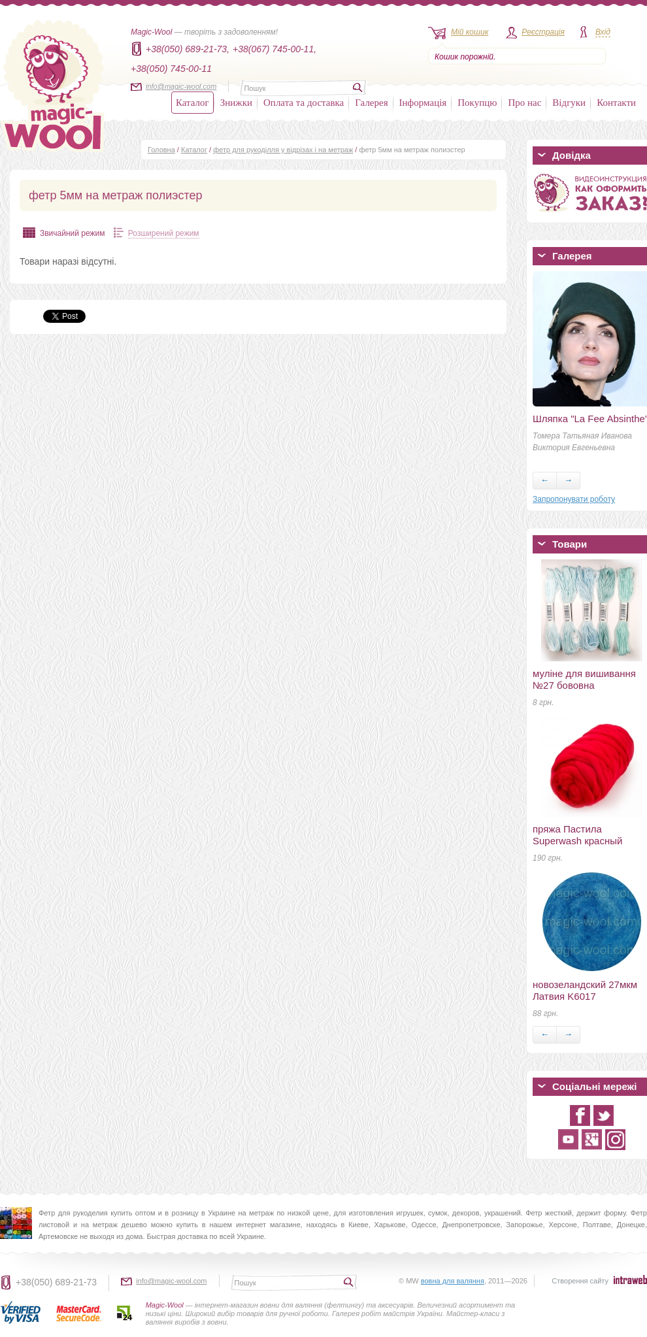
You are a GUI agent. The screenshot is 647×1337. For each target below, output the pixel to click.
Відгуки (569, 102)
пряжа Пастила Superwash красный (577, 834)
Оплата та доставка (303, 102)
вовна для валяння (452, 1281)
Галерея (371, 102)
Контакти (616, 102)
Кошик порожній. (465, 56)
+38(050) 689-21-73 (56, 1282)
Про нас (524, 102)
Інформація (423, 102)
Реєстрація (543, 32)
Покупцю (477, 102)
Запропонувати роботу (574, 499)
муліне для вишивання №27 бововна (584, 679)
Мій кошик (469, 32)
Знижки (236, 102)
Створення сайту (580, 1281)
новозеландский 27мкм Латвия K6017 (585, 990)
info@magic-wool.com (181, 86)
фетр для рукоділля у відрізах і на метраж (283, 150)
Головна (161, 150)
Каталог (192, 102)
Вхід (602, 32)
